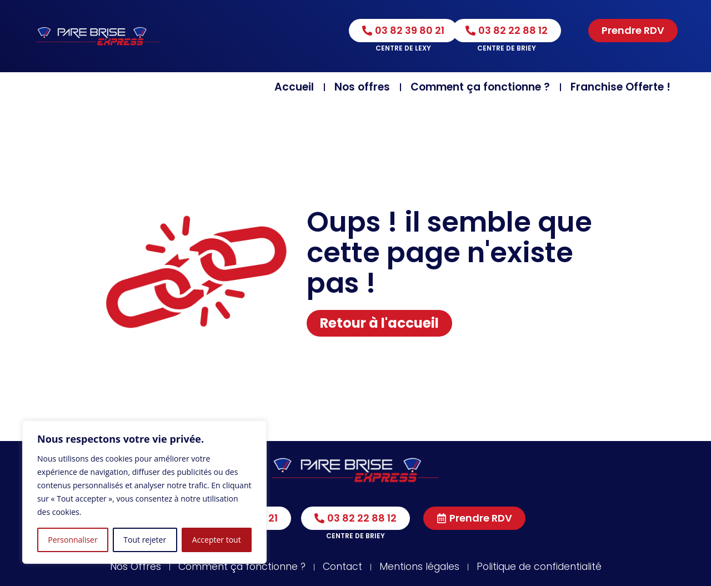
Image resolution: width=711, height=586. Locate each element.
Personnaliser (72, 539)
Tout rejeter (144, 539)
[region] (144, 492)
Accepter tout (216, 539)
